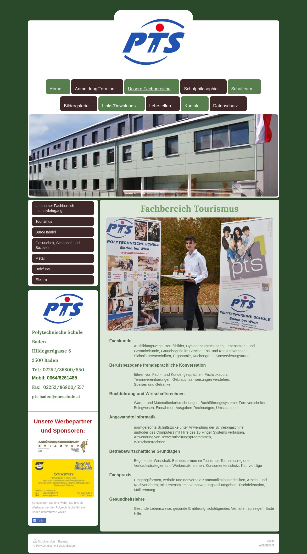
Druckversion (44, 541)
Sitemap (62, 541)
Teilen (39, 520)
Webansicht (266, 544)
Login (270, 540)
